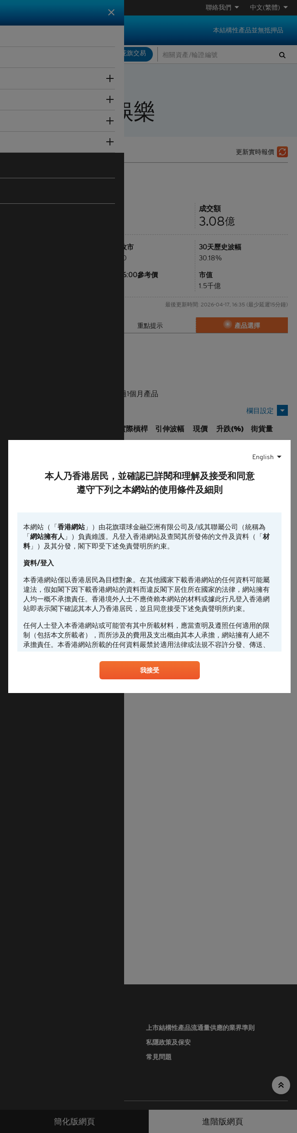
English (263, 456)
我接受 (150, 671)
